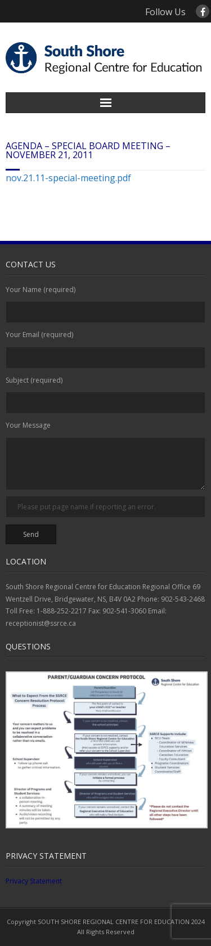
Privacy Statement (34, 881)
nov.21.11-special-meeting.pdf (68, 178)
